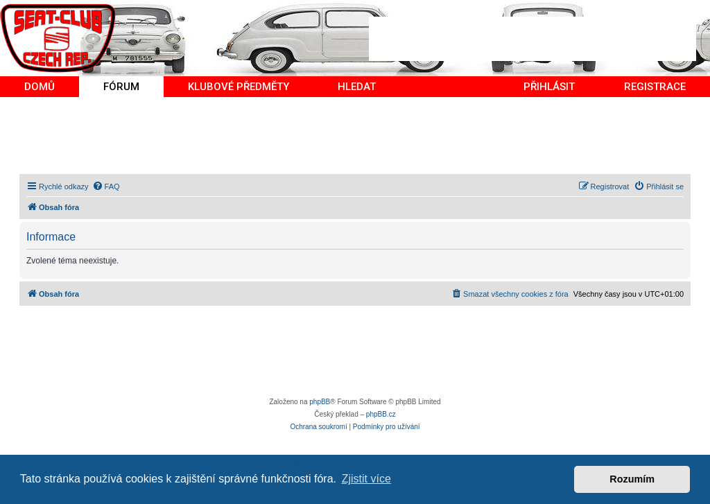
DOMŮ (39, 86)
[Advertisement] (532, 39)
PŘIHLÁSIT (549, 86)
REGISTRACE (655, 86)
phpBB (319, 402)
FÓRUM (121, 86)
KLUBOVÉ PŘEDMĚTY (238, 86)
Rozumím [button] (632, 479)
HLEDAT (357, 86)
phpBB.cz (381, 414)
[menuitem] (106, 186)
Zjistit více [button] (366, 479)
